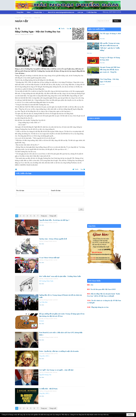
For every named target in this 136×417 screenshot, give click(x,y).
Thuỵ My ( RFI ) (44, 356)
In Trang (16, 169)
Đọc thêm (41, 225)
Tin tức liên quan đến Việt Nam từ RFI (103, 289)
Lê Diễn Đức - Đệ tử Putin (48, 389)
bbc (92, 285)
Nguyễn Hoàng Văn (45, 375)
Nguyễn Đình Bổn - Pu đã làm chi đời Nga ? (54, 220)
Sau (68, 28)
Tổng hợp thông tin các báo (100, 307)
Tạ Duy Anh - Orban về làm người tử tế (53, 239)
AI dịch (41, 321)
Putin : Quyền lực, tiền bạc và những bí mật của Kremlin (59, 351)
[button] (39, 12)
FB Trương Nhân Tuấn (46, 281)
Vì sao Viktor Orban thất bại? (49, 257)
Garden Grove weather (104, 115)
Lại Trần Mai (43, 302)
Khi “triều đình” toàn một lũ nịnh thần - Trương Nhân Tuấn (60, 276)
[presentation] (32, 201)
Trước (63, 28)
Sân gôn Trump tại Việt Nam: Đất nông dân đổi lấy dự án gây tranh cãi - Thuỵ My (110, 69)
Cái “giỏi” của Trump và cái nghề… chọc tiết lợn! (56, 370)
